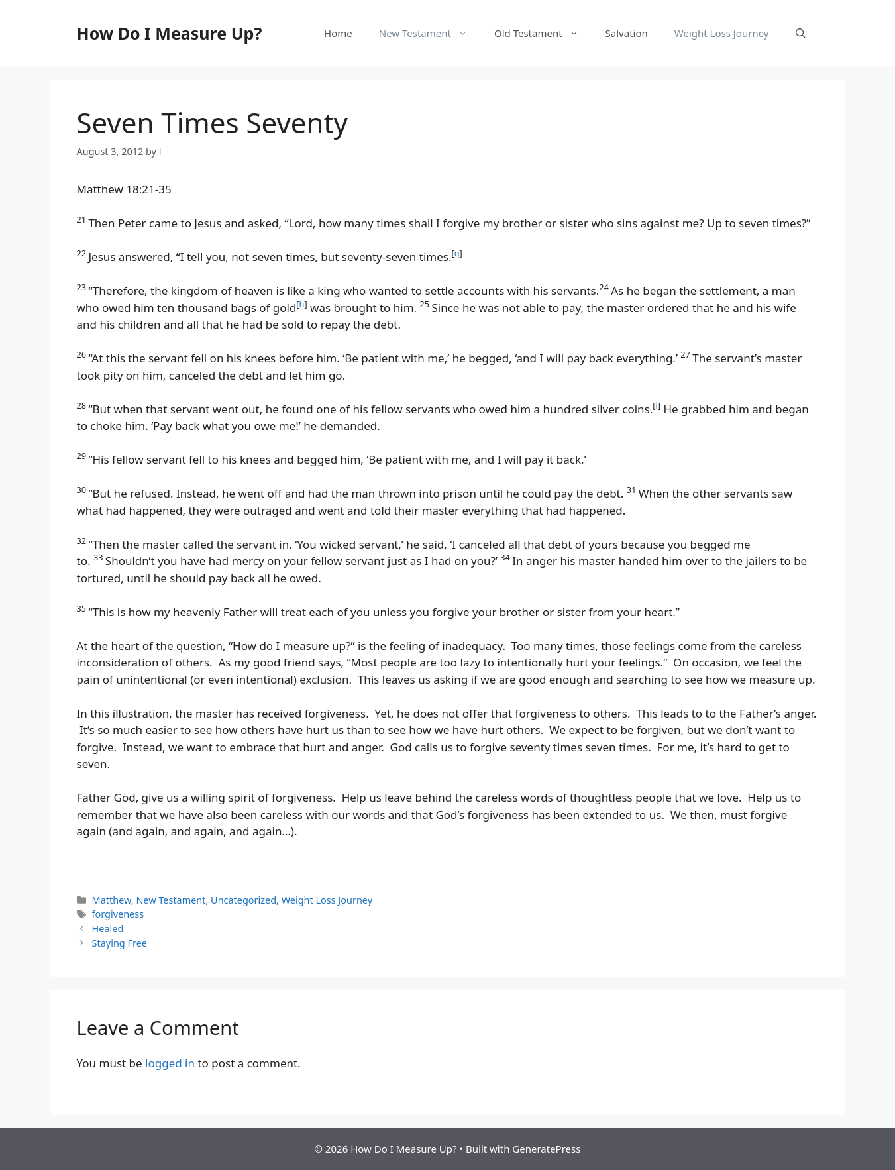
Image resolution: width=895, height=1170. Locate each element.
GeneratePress (546, 1148)
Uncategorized (243, 900)
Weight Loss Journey (721, 33)
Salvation (626, 33)
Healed (108, 928)
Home (338, 33)
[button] (800, 33)
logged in (170, 1063)
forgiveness (118, 914)
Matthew (111, 900)
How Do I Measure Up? (169, 33)
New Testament (430, 33)
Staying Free (119, 943)
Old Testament (543, 33)
